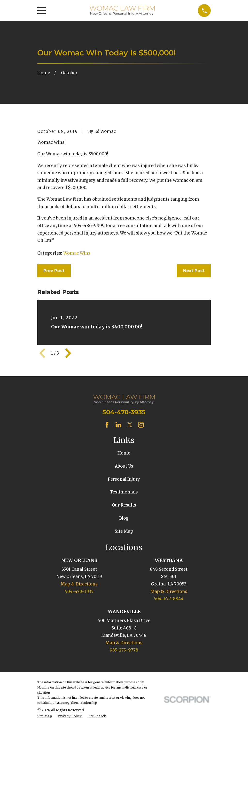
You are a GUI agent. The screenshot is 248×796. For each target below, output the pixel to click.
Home (123, 535)
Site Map (124, 613)
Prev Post (53, 352)
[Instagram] (141, 507)
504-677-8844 (169, 681)
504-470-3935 (124, 494)
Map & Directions (79, 666)
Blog (124, 600)
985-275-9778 (124, 732)
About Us (124, 548)
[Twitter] (130, 507)
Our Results (124, 587)
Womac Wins (76, 335)
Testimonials (124, 574)
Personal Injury (124, 561)
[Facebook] (107, 507)
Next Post (194, 352)
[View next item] (68, 435)
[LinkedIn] (118, 507)
